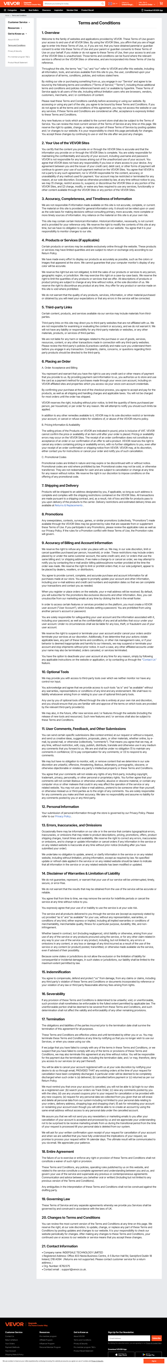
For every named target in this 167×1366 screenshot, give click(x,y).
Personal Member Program (50, 1347)
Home (7, 15)
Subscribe (156, 1338)
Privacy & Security (15, 51)
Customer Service (17, 22)
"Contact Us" (149, 659)
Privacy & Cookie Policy (153, 1343)
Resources (14, 28)
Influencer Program (47, 1343)
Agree (154, 1361)
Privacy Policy (63, 816)
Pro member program (48, 1336)
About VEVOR (13, 39)
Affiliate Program (46, 1340)
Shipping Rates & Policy (14, 1354)
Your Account (10, 1351)
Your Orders (10, 1343)
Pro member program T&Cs (19, 57)
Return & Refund (11, 1340)
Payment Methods (12, 1347)
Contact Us (9, 1336)
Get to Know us (16, 33)
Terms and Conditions (16, 45)
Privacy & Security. (97, 1361)
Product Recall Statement (17, 62)
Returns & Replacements (69, 505)
